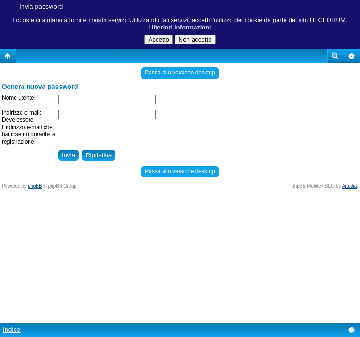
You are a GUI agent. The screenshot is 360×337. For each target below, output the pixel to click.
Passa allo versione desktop (180, 72)
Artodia (349, 186)
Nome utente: (19, 98)
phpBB (35, 186)
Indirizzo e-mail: (21, 113)
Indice (11, 329)
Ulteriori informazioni (180, 27)
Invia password (41, 6)
